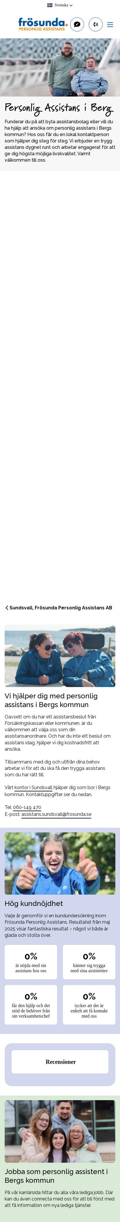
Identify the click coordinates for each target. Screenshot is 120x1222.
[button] (60, 5)
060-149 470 (27, 807)
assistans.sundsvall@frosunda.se (56, 814)
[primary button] (96, 24)
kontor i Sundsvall (33, 787)
